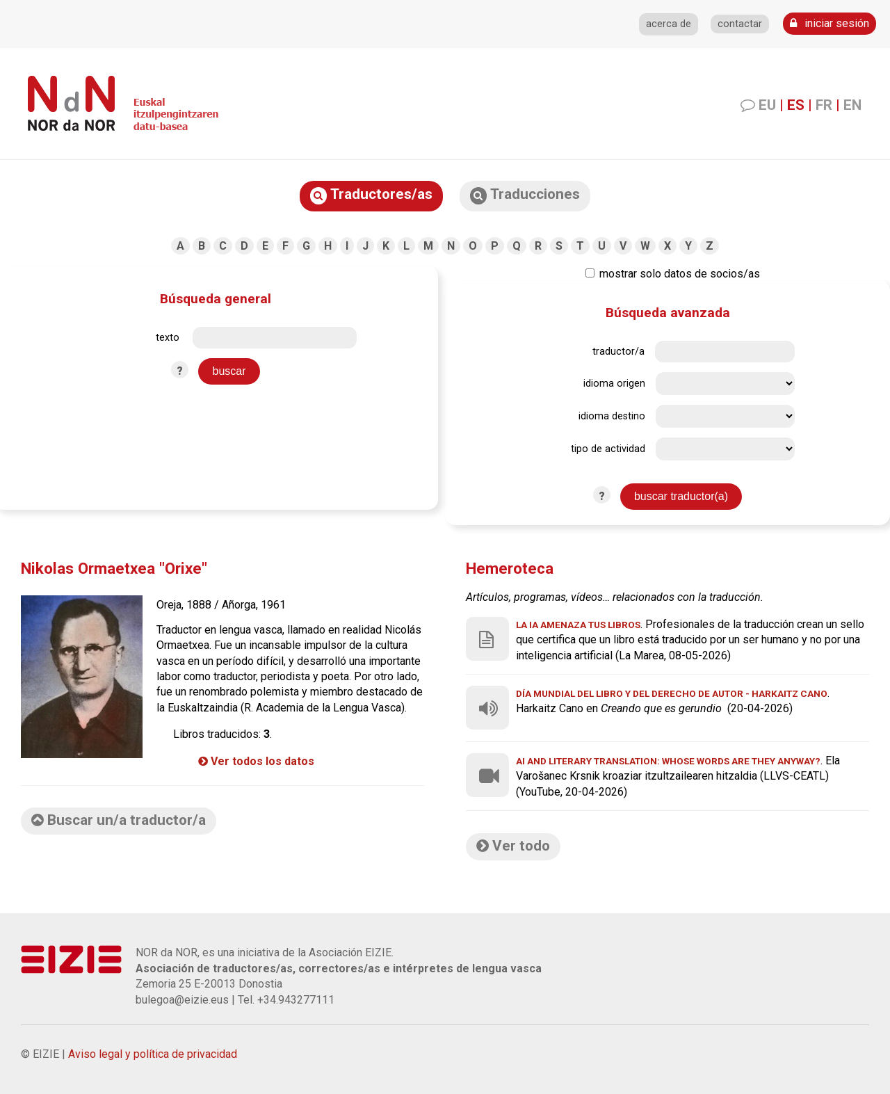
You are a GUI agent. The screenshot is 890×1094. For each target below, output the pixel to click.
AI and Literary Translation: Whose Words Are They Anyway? (668, 760)
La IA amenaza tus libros (578, 624)
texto (167, 338)
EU (767, 105)
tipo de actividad (608, 449)
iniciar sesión (829, 23)
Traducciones (525, 195)
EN (852, 105)
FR (824, 105)
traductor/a (618, 351)
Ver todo (513, 845)
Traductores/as (371, 195)
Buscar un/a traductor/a (118, 820)
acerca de (668, 24)
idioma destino (611, 416)
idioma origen (614, 383)
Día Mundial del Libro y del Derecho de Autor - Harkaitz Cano (671, 693)
